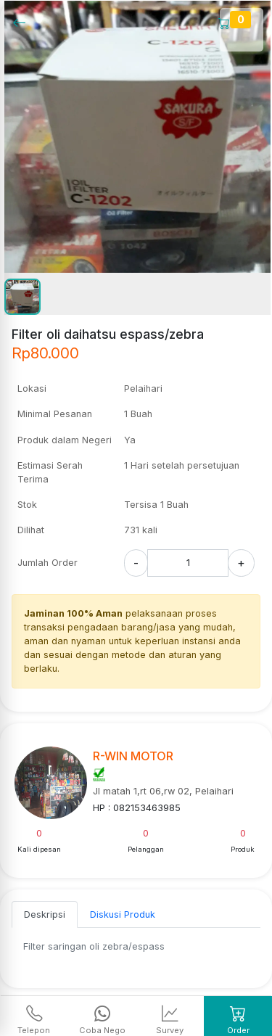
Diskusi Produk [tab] (122, 914)
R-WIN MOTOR (133, 756)
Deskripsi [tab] (44, 914)
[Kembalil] (24, 22)
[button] (22, 297)
